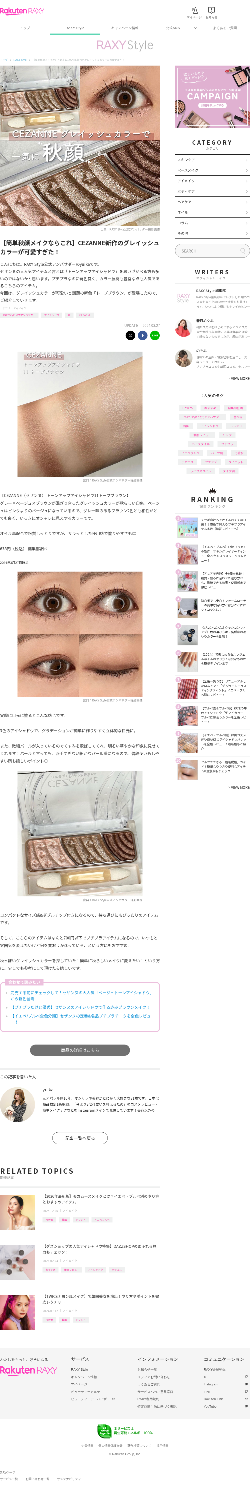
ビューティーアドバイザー (90, 1399)
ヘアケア (185, 201)
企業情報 (88, 1445)
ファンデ (211, 462)
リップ (227, 435)
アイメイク (20, 308)
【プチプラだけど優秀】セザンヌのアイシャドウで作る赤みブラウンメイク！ (80, 1007)
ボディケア (186, 191)
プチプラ (227, 444)
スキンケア (186, 159)
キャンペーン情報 (125, 28)
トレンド (81, 1219)
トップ (25, 28)
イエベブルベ (102, 1219)
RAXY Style (75, 28)
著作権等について (140, 1445)
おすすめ (51, 1270)
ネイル (183, 212)
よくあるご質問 (225, 28)
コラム (183, 222)
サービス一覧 (9, 1479)
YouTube (210, 1406)
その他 (183, 233)
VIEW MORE (239, 378)
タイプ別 (229, 471)
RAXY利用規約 (148, 1399)
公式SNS (173, 28)
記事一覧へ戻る (80, 1138)
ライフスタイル (200, 471)
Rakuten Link (213, 1399)
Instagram (211, 1384)
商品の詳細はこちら (80, 1050)
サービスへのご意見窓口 (155, 1392)
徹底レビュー (71, 1270)
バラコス (117, 1270)
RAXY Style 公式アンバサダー (19, 315)
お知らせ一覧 (147, 1369)
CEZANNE (85, 315)
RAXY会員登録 (215, 1369)
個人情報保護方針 (110, 1445)
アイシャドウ (51, 315)
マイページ (79, 1384)
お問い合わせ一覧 (38, 1479)
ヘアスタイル (201, 444)
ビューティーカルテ (85, 1392)
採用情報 (162, 1445)
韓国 (64, 1219)
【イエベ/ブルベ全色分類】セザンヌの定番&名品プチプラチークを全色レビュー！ (80, 1019)
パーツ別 (217, 453)
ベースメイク (188, 170)
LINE (207, 1392)
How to (49, 1219)
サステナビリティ (69, 1479)
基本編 (238, 417)
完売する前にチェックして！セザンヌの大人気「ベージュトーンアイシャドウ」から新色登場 (81, 995)
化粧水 (239, 453)
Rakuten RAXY (22, 12)
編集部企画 (235, 408)
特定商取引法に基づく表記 (157, 1406)
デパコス (188, 462)
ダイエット (236, 462)
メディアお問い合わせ (154, 1377)
